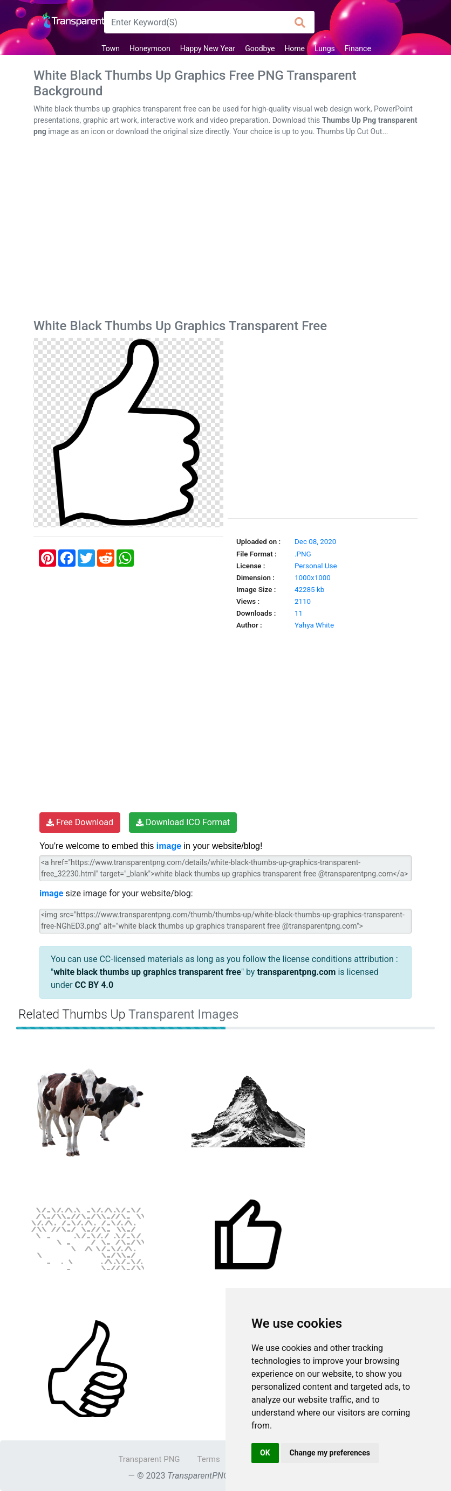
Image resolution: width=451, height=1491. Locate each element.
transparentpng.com (296, 972)
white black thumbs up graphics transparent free (147, 972)
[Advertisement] (225, 230)
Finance (358, 48)
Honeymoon (149, 48)
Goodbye (260, 48)
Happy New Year (208, 48)
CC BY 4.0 (94, 985)
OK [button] (265, 1452)
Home (294, 48)
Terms (208, 1459)
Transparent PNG (149, 1459)
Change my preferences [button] (330, 1452)
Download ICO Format (183, 822)
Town (110, 48)
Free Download (79, 822)
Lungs (325, 48)
